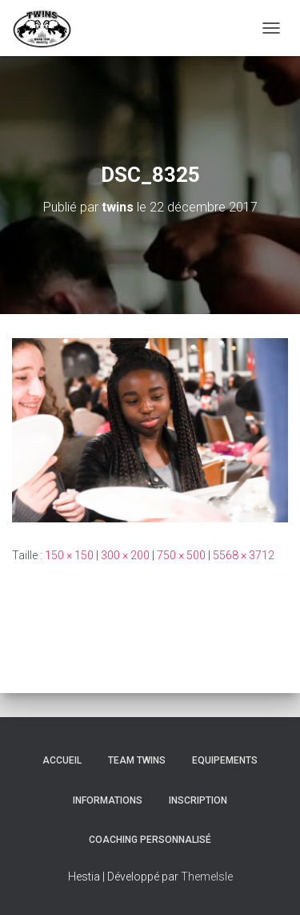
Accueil (62, 760)
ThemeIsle (207, 876)
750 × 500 (181, 555)
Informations (107, 800)
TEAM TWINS (137, 760)
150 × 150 (69, 555)
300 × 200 (125, 555)
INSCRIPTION (198, 800)
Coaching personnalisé (150, 839)
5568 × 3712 (243, 555)
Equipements (225, 760)
